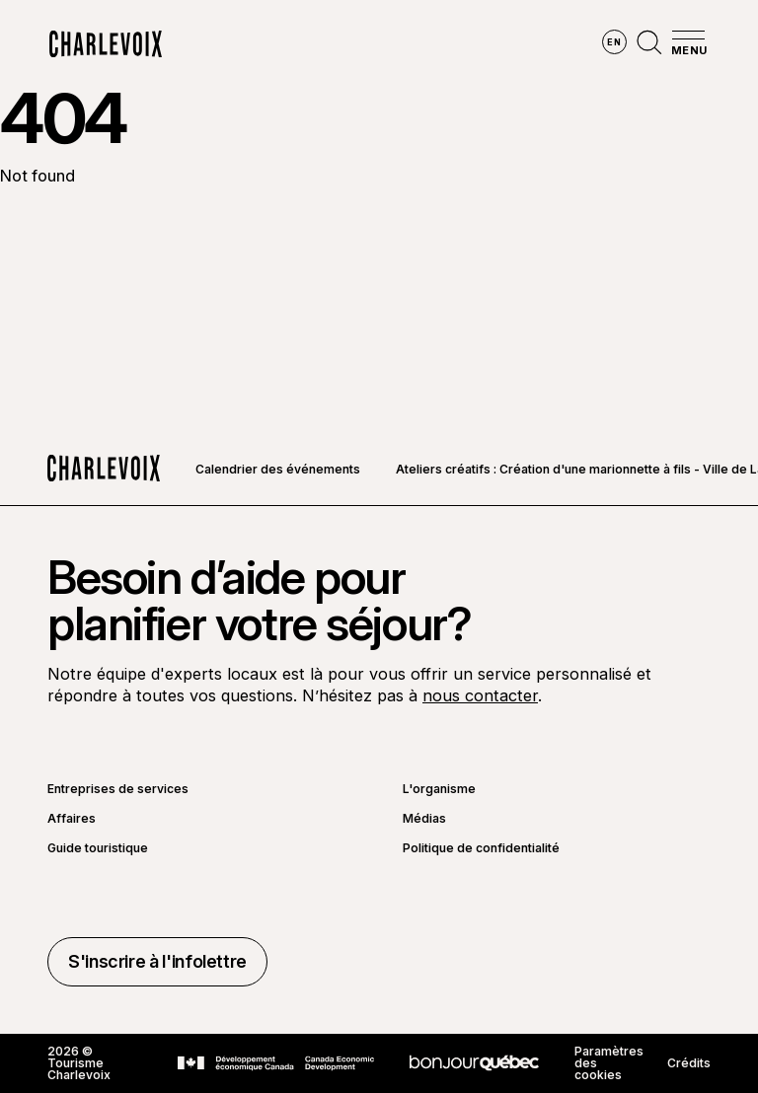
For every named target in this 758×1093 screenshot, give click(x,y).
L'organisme (439, 789)
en (614, 41)
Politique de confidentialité (481, 848)
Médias (424, 819)
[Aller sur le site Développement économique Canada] (276, 1063)
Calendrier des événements (277, 469)
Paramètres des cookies (609, 1063)
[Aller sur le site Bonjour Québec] (474, 1063)
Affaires (71, 819)
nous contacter (480, 695)
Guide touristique (97, 848)
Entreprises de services (118, 789)
